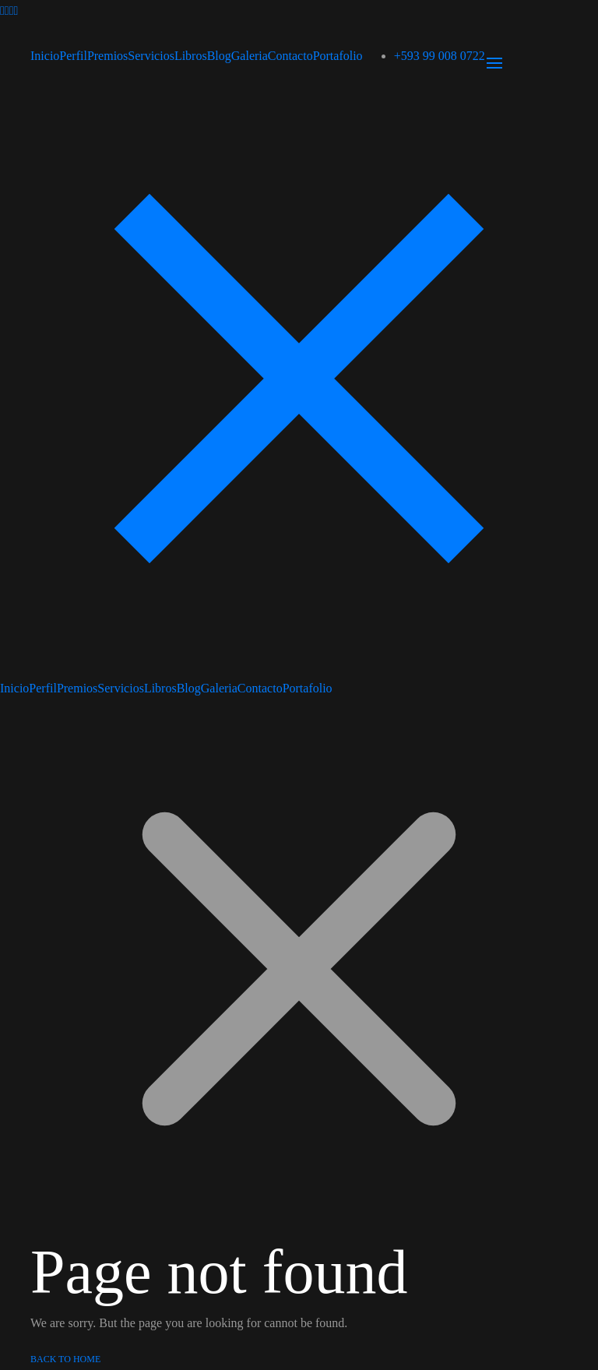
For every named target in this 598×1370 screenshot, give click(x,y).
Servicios (151, 55)
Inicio (44, 55)
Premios (107, 55)
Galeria (249, 55)
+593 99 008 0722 (439, 55)
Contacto (290, 55)
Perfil (73, 55)
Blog (219, 55)
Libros (190, 55)
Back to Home (65, 1359)
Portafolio (338, 55)
